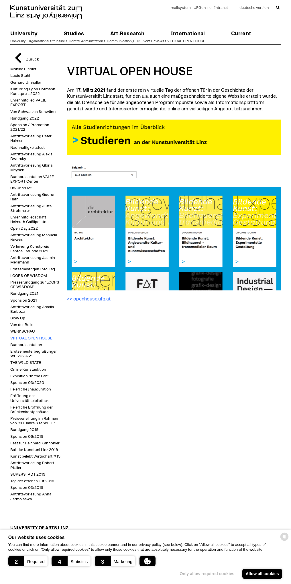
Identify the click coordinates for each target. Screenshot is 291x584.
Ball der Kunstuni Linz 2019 (34, 450)
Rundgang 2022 (24, 118)
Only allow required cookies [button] (207, 573)
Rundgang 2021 (24, 294)
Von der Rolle (21, 325)
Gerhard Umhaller (25, 83)
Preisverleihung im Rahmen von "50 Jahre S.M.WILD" (34, 421)
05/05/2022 (21, 188)
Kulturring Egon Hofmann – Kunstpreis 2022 (34, 91)
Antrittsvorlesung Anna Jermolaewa (30, 496)
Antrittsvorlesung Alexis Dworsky (31, 156)
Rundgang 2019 (24, 430)
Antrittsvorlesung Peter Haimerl (31, 138)
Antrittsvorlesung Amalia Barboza (32, 309)
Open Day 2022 (24, 228)
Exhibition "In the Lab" (29, 376)
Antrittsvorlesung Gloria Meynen (31, 167)
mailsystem (181, 8)
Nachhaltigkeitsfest (27, 148)
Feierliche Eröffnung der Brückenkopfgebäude (31, 409)
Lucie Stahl (20, 76)
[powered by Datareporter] (284, 540)
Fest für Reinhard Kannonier (35, 443)
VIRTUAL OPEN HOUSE (186, 41)
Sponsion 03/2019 (26, 488)
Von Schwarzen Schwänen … (35, 112)
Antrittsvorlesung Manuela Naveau (33, 237)
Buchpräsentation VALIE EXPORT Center (32, 179)
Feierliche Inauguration (30, 389)
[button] (28, 561)
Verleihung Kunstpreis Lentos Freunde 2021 (29, 249)
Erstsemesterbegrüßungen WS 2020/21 (34, 353)
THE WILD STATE (25, 363)
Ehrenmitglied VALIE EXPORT (28, 102)
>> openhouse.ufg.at (89, 299)
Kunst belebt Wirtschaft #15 (35, 456)
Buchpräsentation (26, 345)
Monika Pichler (23, 69)
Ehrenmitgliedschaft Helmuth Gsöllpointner (30, 219)
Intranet (221, 8)
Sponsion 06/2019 (26, 437)
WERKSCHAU (22, 331)
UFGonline (202, 8)
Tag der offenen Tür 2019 (32, 481)
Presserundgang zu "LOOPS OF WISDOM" (34, 284)
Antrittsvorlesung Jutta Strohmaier (31, 208)
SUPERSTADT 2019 (27, 474)
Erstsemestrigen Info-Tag (32, 269)
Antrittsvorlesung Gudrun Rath (33, 197)
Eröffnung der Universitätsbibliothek (29, 398)
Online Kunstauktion (28, 370)
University (17, 41)
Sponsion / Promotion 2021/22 (29, 127)
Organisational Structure (46, 41)
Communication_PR (122, 41)
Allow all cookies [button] (262, 573)
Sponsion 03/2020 (27, 383)
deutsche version (254, 8)
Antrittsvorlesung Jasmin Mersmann (32, 260)
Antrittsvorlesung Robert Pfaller (32, 465)
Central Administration (86, 41)
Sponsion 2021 (23, 300)
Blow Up (17, 318)
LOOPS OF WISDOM (28, 276)
